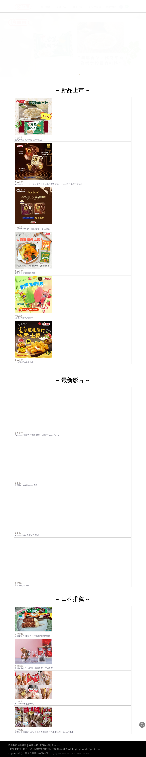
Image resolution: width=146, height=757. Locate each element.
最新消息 (61, 6)
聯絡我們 (111, 7)
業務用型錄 (95, 7)
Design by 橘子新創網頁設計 (61, 754)
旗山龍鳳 (45, 6)
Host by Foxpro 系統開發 (81, 754)
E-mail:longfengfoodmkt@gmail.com (82, 749)
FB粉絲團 (45, 745)
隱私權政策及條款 (17, 745)
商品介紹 (77, 6)
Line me (56, 745)
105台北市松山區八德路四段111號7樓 (27, 749)
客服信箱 (33, 745)
